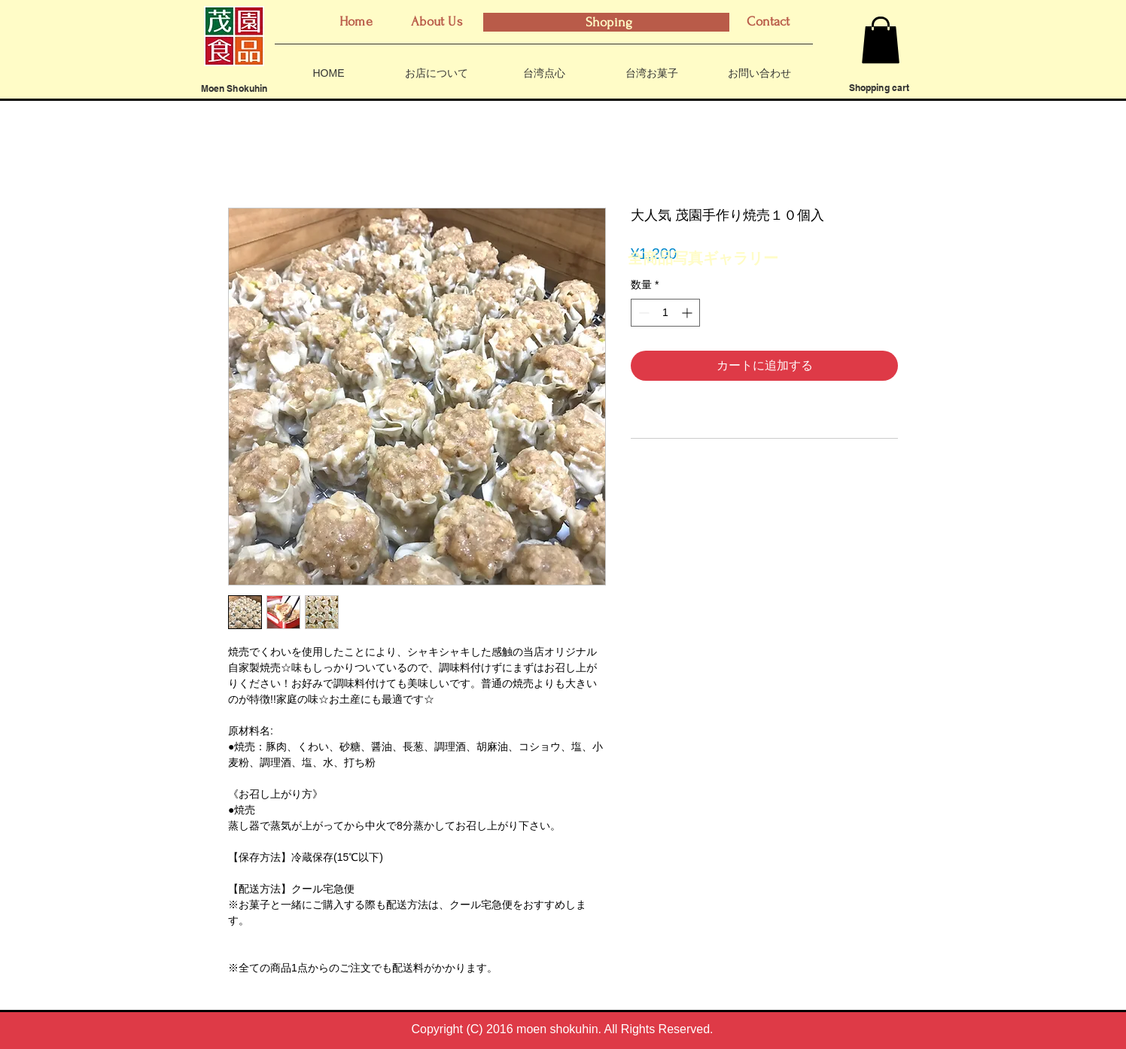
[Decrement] (642, 312)
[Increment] (688, 312)
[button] (880, 40)
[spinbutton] (665, 312)
